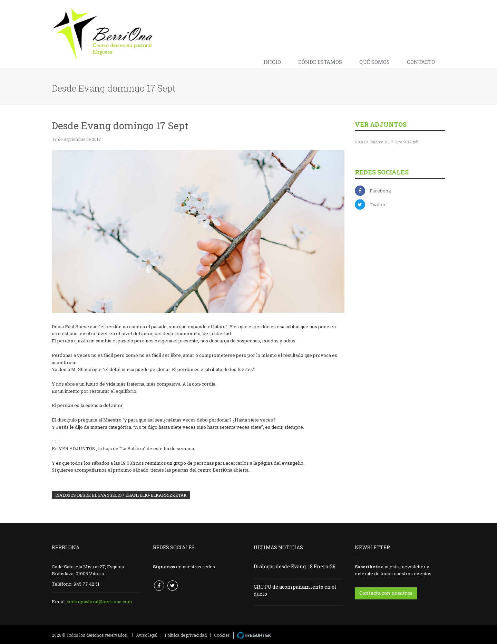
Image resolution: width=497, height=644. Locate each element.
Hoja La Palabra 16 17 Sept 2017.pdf (387, 141)
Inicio (272, 61)
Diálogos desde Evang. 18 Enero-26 (294, 566)
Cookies (222, 635)
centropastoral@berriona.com (99, 601)
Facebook (380, 191)
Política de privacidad (186, 635)
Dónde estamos (320, 61)
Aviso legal (146, 635)
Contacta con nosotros (385, 593)
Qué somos (374, 61)
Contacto (421, 61)
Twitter (378, 204)
